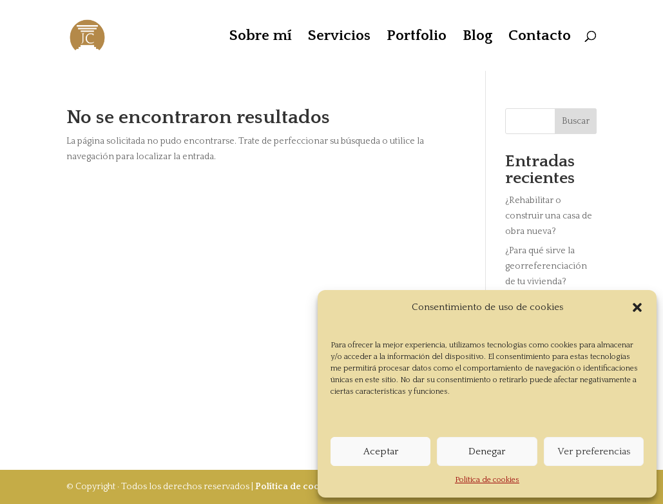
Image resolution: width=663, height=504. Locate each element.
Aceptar (380, 451)
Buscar (576, 121)
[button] (637, 307)
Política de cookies (487, 480)
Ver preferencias (593, 451)
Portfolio (417, 37)
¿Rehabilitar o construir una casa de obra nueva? (548, 216)
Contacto (539, 37)
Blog (477, 37)
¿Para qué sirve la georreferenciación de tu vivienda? (546, 266)
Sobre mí (260, 37)
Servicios (339, 37)
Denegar (486, 451)
